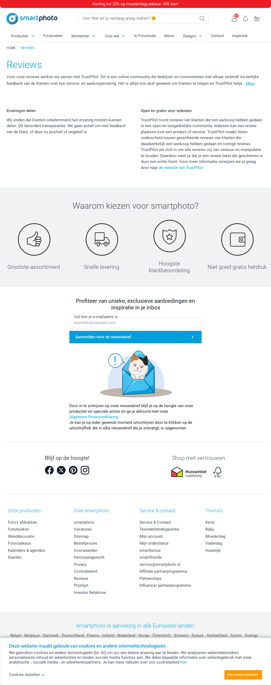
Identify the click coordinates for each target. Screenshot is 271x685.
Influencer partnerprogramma (165, 585)
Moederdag (215, 536)
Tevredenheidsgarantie (159, 529)
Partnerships (150, 578)
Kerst (210, 522)
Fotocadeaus (19, 543)
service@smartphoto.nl (159, 564)
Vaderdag (213, 543)
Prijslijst (81, 585)
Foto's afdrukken (22, 522)
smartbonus (150, 550)
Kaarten (14, 557)
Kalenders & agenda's (26, 550)
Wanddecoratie (21, 536)
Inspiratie (239, 36)
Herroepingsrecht (89, 557)
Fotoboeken (53, 36)
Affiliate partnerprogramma (163, 571)
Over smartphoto (91, 510)
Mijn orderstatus (154, 543)
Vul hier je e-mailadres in (96, 316)
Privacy (80, 564)
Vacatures (83, 529)
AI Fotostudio (145, 36)
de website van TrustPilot (181, 167)
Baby (209, 529)
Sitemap (81, 536)
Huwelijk (213, 550)
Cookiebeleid (85, 571)
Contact (217, 36)
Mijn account (150, 536)
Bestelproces (85, 543)
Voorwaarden (85, 550)
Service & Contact (155, 522)
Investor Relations (90, 592)
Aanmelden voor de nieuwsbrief (103, 337)
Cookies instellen (27, 674)
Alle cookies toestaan (243, 675)
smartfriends (150, 557)
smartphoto (84, 522)
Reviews (81, 578)
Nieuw (169, 36)
